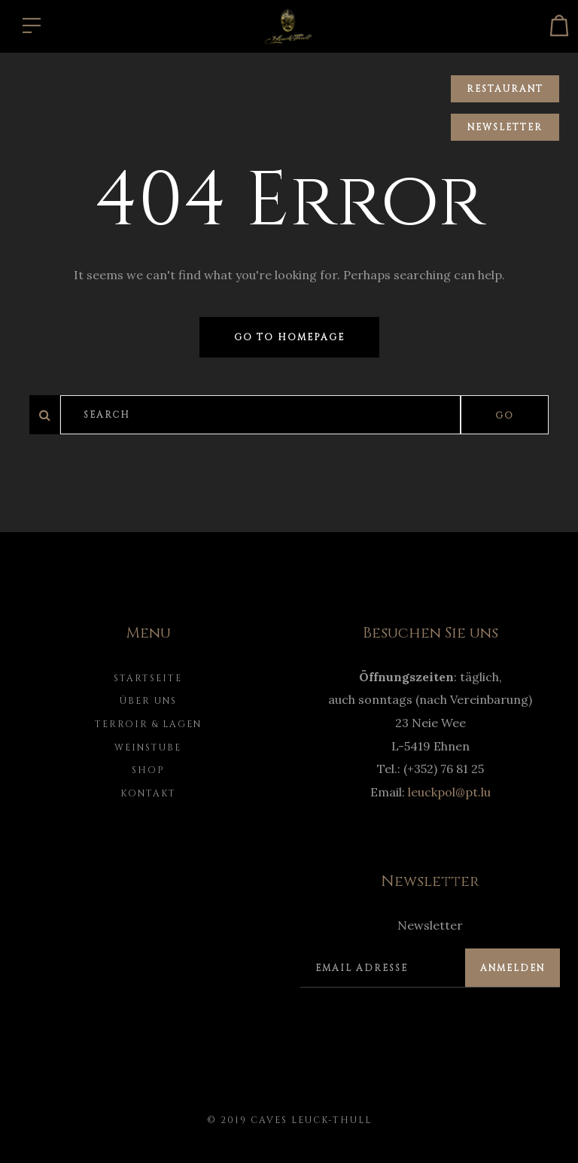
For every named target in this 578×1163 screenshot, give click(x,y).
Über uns (148, 701)
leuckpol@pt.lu (449, 791)
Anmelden (512, 968)
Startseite (148, 678)
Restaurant (505, 89)
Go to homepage (289, 337)
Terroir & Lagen (148, 724)
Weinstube (147, 747)
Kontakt (148, 793)
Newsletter (505, 127)
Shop (148, 770)
